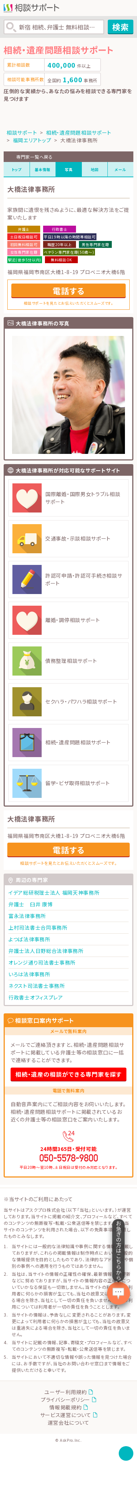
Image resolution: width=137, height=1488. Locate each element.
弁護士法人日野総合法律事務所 (46, 950)
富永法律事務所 (27, 915)
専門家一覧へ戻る (34, 157)
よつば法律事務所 (29, 939)
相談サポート (22, 132)
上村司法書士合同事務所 (38, 927)
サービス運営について (65, 1414)
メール (120, 169)
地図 (94, 169)
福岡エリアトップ (32, 140)
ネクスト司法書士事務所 (36, 985)
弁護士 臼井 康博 (30, 904)
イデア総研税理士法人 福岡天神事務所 (54, 892)
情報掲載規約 (65, 1407)
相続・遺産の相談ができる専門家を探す (68, 1074)
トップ (17, 169)
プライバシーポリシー (65, 1399)
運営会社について (69, 1422)
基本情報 (42, 169)
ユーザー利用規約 (65, 1392)
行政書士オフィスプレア (35, 997)
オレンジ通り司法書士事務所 (42, 962)
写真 (68, 169)
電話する (69, 290)
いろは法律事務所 (29, 974)
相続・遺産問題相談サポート (78, 132)
